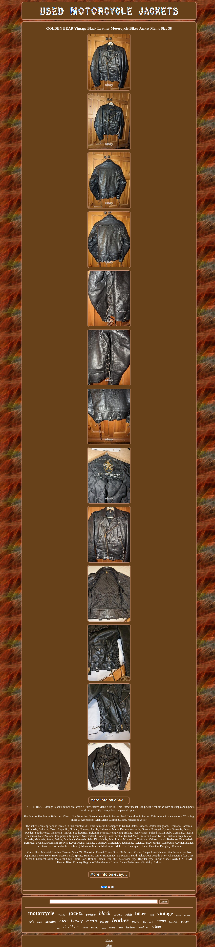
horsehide (173, 922)
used (58, 928)
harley (77, 920)
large (104, 921)
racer (185, 921)
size (63, 920)
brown (118, 914)
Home (109, 940)
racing (112, 927)
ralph (128, 914)
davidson (70, 926)
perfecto (91, 914)
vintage (165, 913)
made (104, 928)
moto (135, 921)
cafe (31, 921)
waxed (61, 914)
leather (120, 920)
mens (161, 920)
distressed (148, 922)
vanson (187, 915)
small (120, 928)
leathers (130, 927)
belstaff (94, 927)
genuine (51, 921)
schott (156, 927)
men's (91, 920)
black (104, 913)
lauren (85, 927)
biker (140, 913)
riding (178, 915)
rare (39, 922)
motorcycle (41, 913)
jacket (76, 913)
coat (152, 915)
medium (143, 927)
